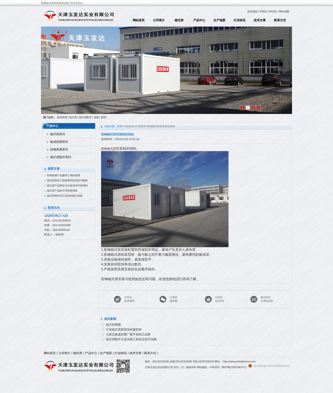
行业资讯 (140, 126)
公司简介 (159, 20)
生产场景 (219, 20)
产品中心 (199, 20)
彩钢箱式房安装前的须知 (161, 126)
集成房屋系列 (59, 141)
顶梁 (103, 117)
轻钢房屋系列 (59, 149)
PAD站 (273, 11)
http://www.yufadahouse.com (239, 361)
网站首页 (139, 20)
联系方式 (280, 20)
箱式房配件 (85, 117)
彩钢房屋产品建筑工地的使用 (63, 175)
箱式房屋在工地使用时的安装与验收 (67, 180)
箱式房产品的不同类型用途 (62, 190)
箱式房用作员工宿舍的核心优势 (65, 195)
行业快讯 (240, 20)
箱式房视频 (113, 324)
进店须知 (252, 11)
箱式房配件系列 (60, 157)
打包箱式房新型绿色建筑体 (124, 329)
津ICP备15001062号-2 (234, 367)
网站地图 (284, 11)
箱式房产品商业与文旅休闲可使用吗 (67, 185)
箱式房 (179, 20)
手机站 (263, 11)
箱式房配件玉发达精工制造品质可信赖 (131, 339)
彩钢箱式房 (108, 148)
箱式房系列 (57, 134)
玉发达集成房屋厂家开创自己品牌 (128, 334)
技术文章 (260, 20)
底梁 (96, 117)
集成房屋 (62, 117)
